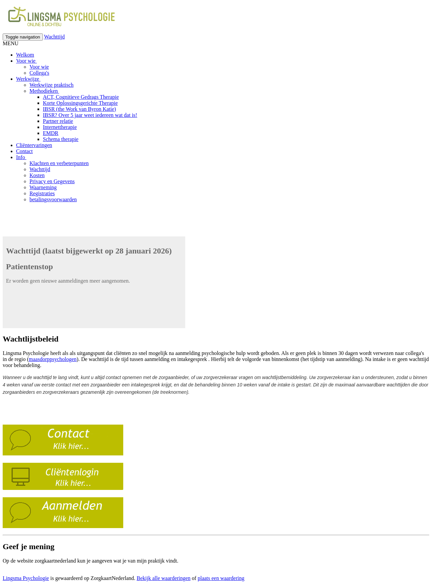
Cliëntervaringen (34, 145)
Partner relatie (58, 121)
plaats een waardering (221, 578)
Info (21, 157)
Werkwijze (28, 79)
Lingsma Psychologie (26, 578)
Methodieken (44, 91)
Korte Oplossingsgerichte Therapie (80, 103)
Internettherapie (60, 127)
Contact (24, 151)
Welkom (25, 55)
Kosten (37, 175)
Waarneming (43, 187)
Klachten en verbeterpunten (59, 163)
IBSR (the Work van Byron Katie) (79, 109)
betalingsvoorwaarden (53, 199)
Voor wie (26, 61)
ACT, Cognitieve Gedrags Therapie (81, 97)
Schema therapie (60, 139)
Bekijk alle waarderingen (164, 578)
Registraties (42, 193)
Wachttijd (54, 37)
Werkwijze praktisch (51, 85)
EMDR (50, 133)
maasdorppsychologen (53, 359)
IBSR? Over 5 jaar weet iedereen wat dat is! (90, 115)
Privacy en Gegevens (52, 181)
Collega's (39, 73)
